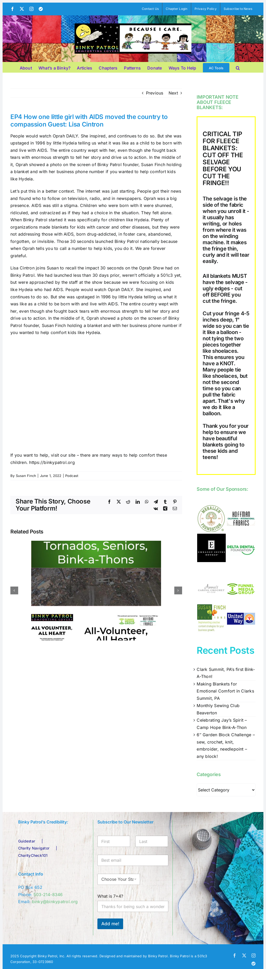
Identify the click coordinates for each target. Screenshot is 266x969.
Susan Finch (26, 476)
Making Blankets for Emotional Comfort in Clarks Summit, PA (225, 691)
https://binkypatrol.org (52, 462)
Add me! (110, 923)
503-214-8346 (48, 894)
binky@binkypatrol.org (55, 901)
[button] (238, 67)
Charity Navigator (33, 848)
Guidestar (26, 841)
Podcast (71, 476)
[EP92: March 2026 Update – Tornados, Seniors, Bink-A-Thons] (96, 543)
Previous (154, 93)
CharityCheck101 (33, 855)
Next (173, 93)
